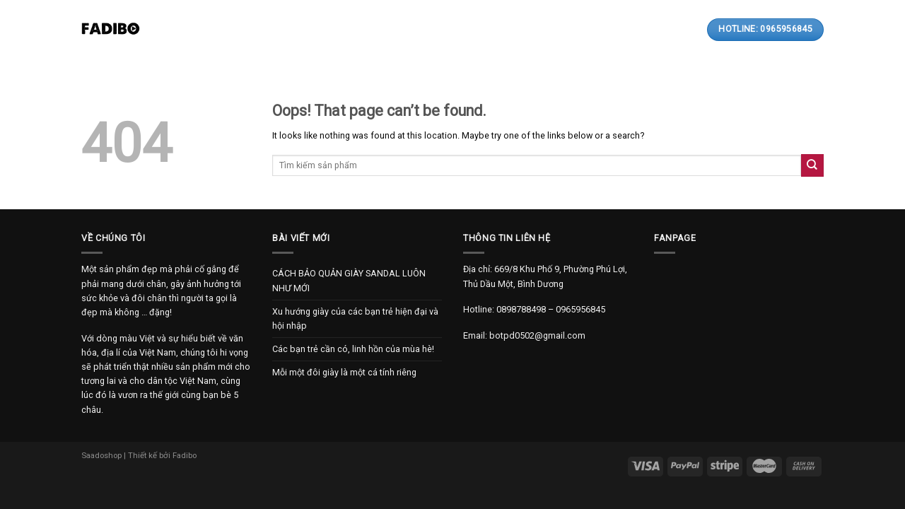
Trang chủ (200, 29)
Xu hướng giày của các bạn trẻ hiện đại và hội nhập (355, 318)
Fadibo (185, 455)
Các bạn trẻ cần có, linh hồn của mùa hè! (353, 349)
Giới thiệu (265, 29)
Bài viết (394, 29)
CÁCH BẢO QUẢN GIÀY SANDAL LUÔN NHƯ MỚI (349, 280)
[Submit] (812, 165)
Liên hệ (520, 29)
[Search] (646, 29)
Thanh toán (458, 29)
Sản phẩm (332, 29)
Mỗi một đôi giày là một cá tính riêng (344, 372)
